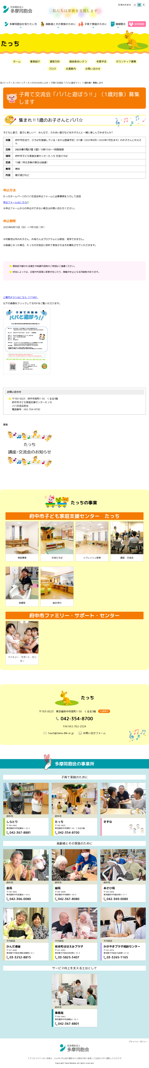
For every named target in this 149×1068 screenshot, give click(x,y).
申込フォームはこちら (16, 202)
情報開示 (121, 24)
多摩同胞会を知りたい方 (23, 24)
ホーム (17, 61)
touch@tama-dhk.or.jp (61, 733)
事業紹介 (35, 61)
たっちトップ (19, 82)
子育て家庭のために (95, 24)
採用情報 (139, 24)
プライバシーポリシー (138, 1041)
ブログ (52, 68)
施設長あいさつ (78, 61)
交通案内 (71, 68)
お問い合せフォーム (94, 733)
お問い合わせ (92, 68)
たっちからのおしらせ (38, 82)
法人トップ (5, 82)
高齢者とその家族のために (61, 24)
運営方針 (55, 61)
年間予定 (101, 61)
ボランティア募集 (126, 61)
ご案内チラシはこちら (20, 297)
